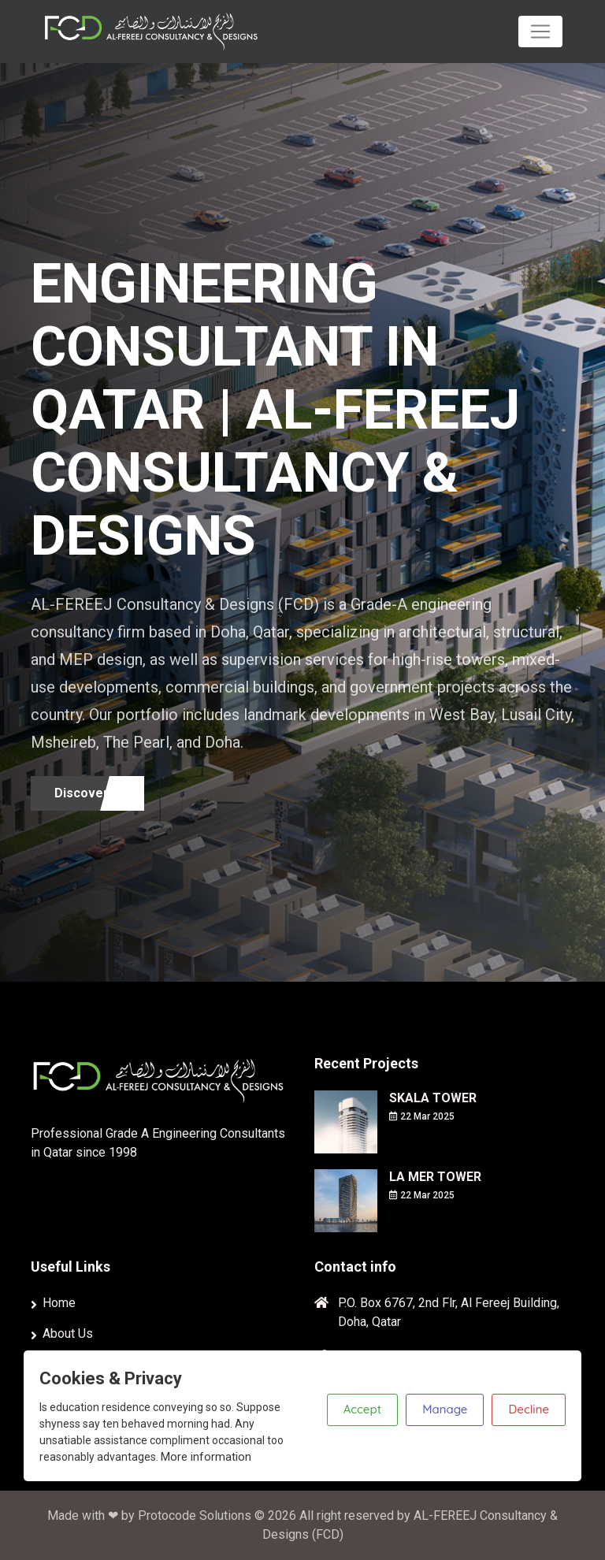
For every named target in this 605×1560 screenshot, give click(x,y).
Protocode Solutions (196, 1515)
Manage (444, 1409)
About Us (68, 1333)
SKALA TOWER (433, 1097)
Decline (528, 1409)
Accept (362, 1409)
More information (206, 1457)
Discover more (99, 793)
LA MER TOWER (435, 1176)
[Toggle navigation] (540, 31)
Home (59, 1302)
